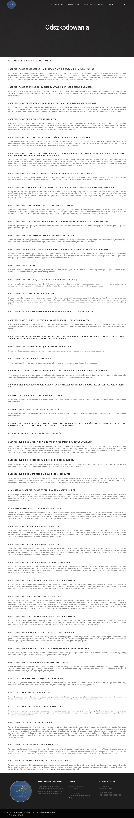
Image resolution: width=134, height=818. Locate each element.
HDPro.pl (20, 815)
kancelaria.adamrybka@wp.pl (80, 795)
